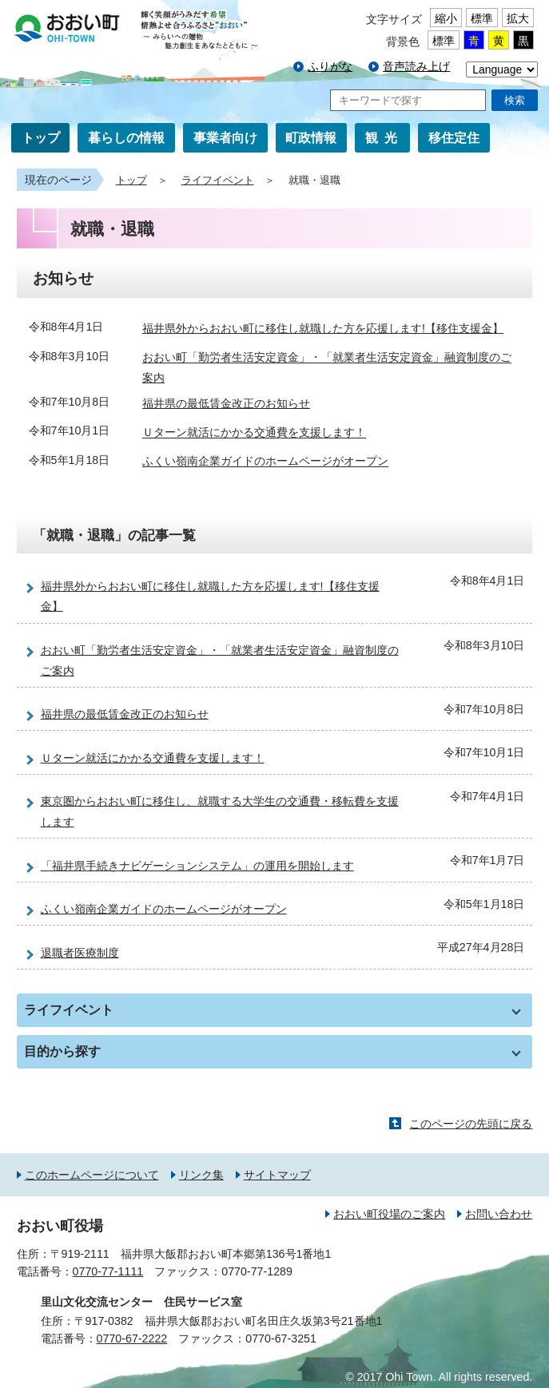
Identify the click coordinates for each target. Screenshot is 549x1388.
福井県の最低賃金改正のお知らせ (226, 403)
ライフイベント (217, 180)
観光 (384, 138)
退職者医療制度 (80, 952)
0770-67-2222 (132, 1338)
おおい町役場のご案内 (389, 1214)
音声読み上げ (416, 66)
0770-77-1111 (108, 1271)
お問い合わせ (498, 1214)
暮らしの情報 (126, 138)
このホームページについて (92, 1174)
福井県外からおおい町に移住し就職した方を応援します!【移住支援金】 (322, 328)
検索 (514, 100)
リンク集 (201, 1174)
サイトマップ (277, 1174)
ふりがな (330, 66)
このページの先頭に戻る (470, 1123)
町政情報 (310, 138)
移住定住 (453, 138)
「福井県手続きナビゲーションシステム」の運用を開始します (197, 865)
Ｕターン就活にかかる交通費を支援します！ (254, 432)
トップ (41, 138)
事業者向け (225, 138)
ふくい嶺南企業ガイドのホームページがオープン (265, 461)
